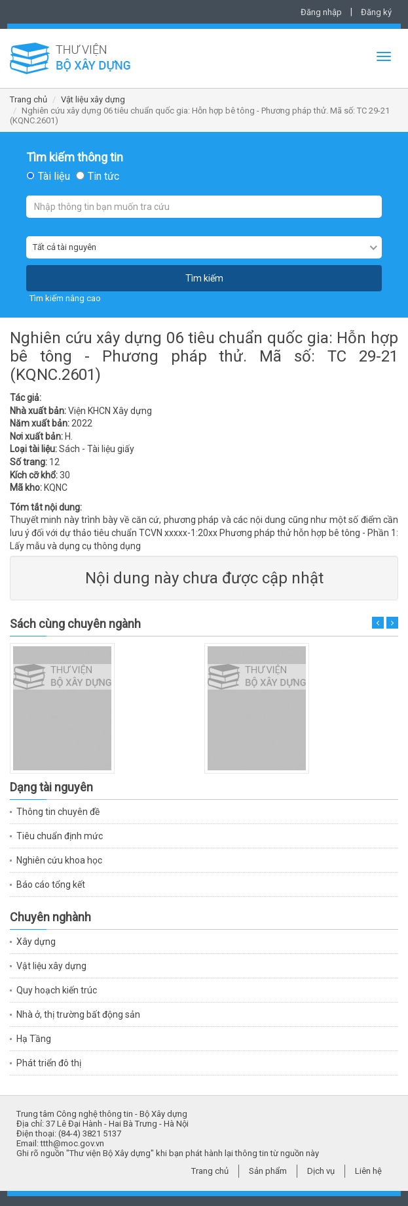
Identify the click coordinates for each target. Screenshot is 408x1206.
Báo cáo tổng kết (50, 884)
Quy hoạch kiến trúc (56, 990)
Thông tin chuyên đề (58, 811)
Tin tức (103, 176)
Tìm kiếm (204, 278)
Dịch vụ (321, 1171)
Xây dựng (36, 941)
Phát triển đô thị (48, 1063)
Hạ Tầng (33, 1038)
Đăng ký (376, 12)
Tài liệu (54, 176)
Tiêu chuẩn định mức (59, 836)
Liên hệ (368, 1171)
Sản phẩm (268, 1171)
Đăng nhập (321, 12)
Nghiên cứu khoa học (59, 860)
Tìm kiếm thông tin (74, 157)
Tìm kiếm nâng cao (65, 298)
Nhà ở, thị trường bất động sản (78, 1014)
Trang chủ (28, 99)
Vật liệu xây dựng (93, 99)
